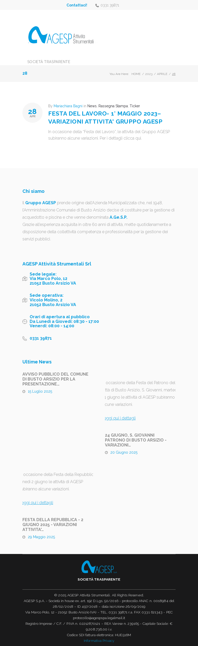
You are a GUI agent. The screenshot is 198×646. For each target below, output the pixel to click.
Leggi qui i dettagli (119, 418)
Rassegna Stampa (113, 106)
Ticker (135, 106)
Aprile (162, 74)
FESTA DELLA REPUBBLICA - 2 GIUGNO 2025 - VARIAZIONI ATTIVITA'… (52, 524)
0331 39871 (110, 5)
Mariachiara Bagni (68, 106)
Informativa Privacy (99, 641)
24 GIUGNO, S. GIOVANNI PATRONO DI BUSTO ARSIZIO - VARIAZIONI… (136, 440)
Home (136, 74)
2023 (148, 74)
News (92, 106)
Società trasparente (48, 62)
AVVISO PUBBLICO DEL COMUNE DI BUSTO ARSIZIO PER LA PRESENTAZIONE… (55, 379)
